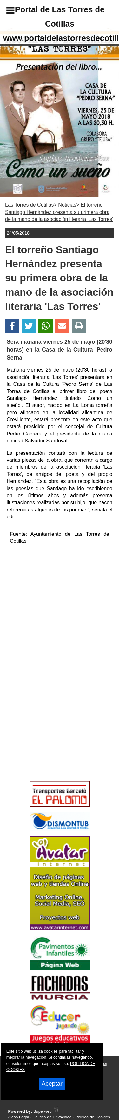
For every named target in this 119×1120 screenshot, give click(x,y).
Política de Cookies (92, 1117)
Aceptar (52, 1083)
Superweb (42, 1111)
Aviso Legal (18, 1117)
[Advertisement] (50, 733)
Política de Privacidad (52, 1117)
